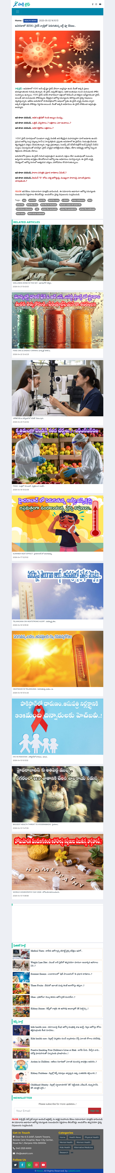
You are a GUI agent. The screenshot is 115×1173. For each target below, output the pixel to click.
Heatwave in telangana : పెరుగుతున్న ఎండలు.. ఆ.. (33, 689)
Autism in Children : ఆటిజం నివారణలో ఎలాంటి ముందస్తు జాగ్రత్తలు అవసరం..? (64, 1062)
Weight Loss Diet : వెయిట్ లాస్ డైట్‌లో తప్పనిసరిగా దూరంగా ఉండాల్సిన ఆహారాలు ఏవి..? (64, 964)
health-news (30, 21)
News (40, 1171)
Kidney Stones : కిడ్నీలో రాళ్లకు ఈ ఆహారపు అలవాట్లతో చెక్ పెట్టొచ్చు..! (59, 1009)
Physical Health (92, 1137)
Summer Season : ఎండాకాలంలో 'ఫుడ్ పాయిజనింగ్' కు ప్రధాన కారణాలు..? (62, 974)
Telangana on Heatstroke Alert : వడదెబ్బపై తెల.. (34, 621)
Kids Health (65, 1147)
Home (62, 1137)
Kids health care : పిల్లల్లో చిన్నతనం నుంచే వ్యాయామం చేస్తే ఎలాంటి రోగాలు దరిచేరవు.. (66, 1039)
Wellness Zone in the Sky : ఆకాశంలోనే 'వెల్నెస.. (32, 283)
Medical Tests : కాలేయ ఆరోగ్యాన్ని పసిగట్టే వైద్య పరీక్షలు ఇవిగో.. (56, 951)
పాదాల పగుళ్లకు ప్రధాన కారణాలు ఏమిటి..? (49, 172)
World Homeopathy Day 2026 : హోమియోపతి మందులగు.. (36, 892)
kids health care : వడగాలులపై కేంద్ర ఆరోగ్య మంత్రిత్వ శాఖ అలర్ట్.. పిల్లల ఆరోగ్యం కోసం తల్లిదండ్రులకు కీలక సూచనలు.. (66, 1029)
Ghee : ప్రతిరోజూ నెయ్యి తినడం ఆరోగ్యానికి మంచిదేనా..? (53, 997)
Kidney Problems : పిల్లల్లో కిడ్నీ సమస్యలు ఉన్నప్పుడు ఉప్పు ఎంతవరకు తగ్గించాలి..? (64, 1074)
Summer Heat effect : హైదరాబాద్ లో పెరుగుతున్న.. (32, 554)
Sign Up (94, 1111)
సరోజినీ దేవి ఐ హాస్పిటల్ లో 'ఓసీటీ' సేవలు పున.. (28, 418)
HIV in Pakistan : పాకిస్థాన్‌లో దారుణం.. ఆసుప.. (30, 757)
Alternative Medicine (83, 1147)
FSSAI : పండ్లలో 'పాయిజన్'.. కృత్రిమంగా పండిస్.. (29, 486)
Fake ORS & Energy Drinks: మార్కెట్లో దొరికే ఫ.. (32, 351)
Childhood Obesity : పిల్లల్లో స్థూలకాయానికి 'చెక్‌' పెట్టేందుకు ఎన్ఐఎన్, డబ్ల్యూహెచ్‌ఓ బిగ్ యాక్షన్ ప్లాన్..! (64, 1087)
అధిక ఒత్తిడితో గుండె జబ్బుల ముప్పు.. (47, 117)
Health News (75, 1137)
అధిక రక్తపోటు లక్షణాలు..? (43, 128)
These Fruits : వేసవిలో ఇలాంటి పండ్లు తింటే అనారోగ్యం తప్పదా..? (57, 986)
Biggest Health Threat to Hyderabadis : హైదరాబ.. (36, 824)
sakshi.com (74, 1171)
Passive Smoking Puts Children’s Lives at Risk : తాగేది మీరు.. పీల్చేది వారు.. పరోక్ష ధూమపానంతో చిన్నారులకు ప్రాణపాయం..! (65, 1052)
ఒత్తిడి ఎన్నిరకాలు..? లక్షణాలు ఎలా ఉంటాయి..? (51, 123)
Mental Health (66, 1142)
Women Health (83, 1142)
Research (64, 1152)
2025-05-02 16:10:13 (48, 20)
